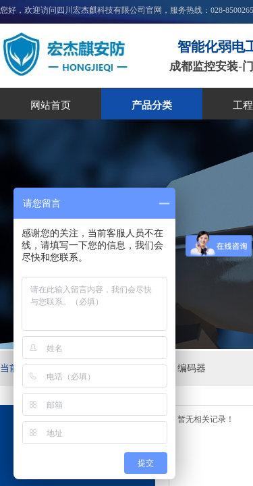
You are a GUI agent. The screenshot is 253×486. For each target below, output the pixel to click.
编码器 (191, 368)
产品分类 (152, 105)
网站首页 (50, 105)
